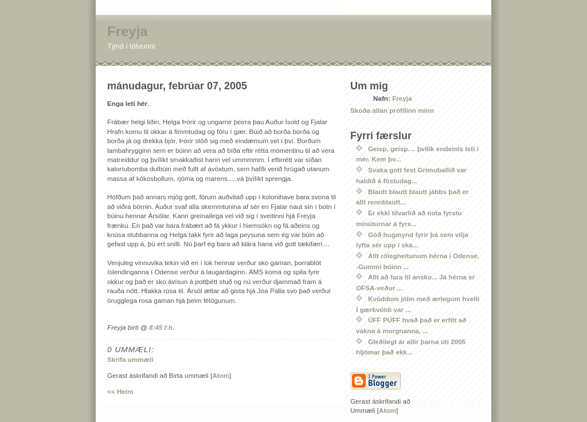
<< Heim (120, 391)
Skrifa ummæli (130, 359)
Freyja (127, 31)
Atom (220, 375)
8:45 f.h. (161, 327)
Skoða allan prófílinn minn (392, 110)
